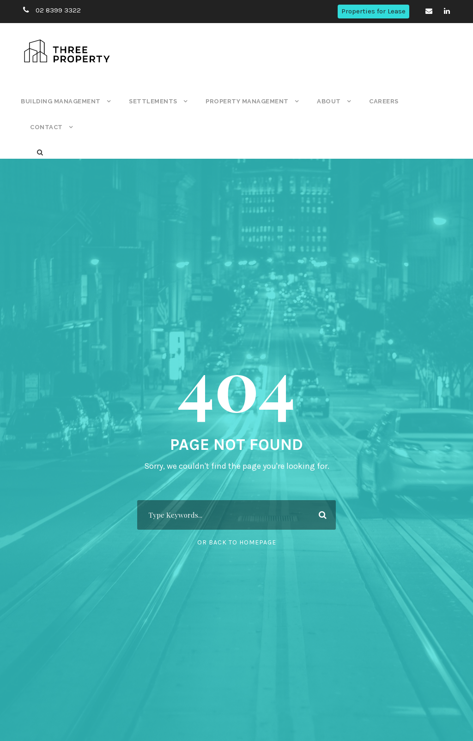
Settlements (151, 101)
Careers (380, 101)
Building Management (60, 101)
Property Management (244, 101)
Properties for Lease (374, 11)
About (325, 101)
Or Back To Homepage (236, 542)
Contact (45, 127)
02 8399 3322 (57, 10)
